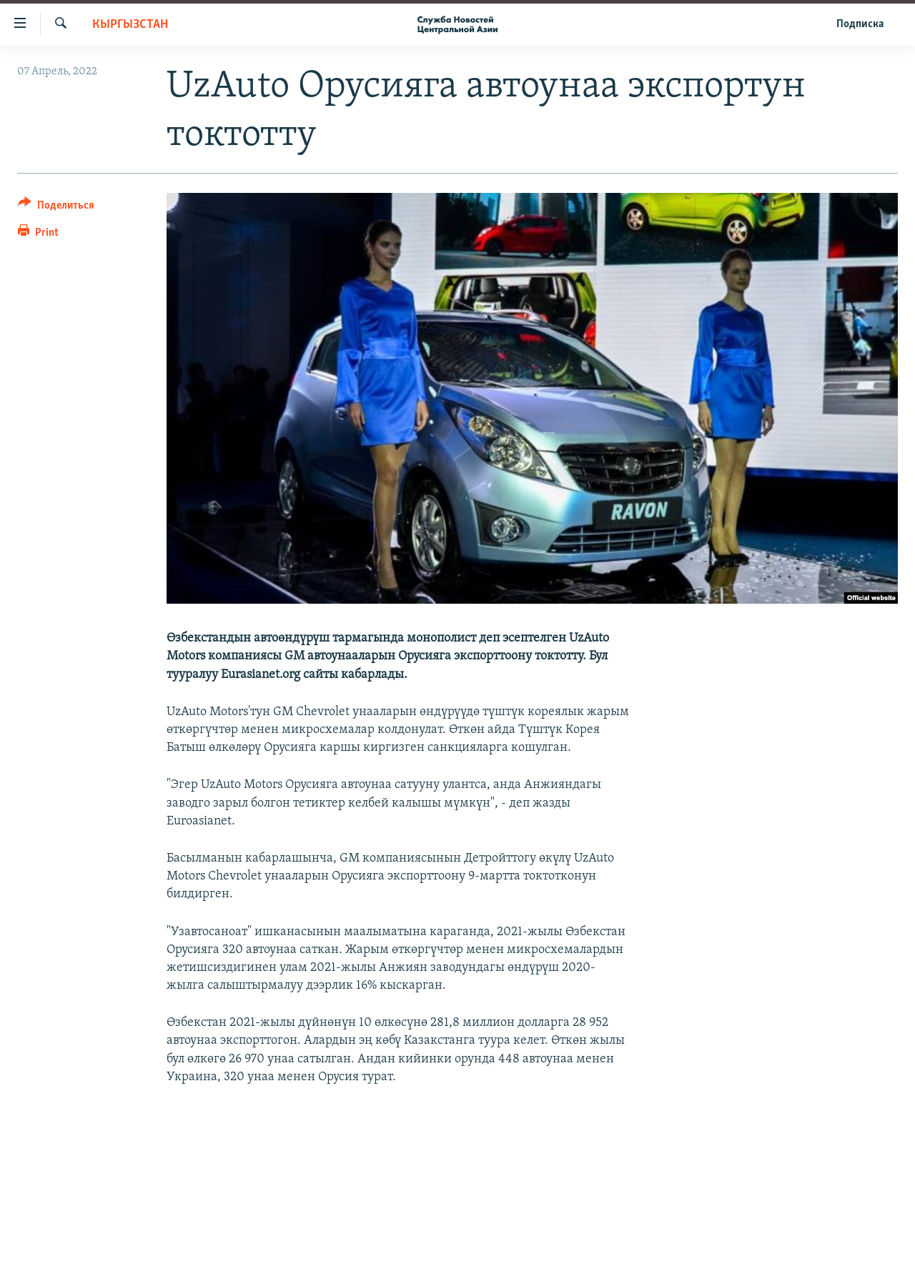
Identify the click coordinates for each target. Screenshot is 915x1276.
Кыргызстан (130, 24)
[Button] (56, 207)
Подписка (860, 24)
